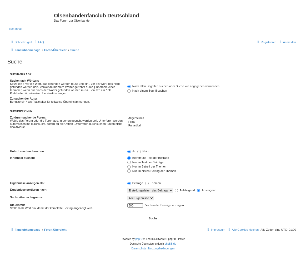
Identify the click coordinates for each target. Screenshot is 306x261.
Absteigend (206, 190)
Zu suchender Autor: (24, 98)
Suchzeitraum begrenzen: (27, 197)
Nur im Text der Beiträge (145, 162)
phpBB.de (170, 243)
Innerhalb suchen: (22, 157)
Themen (153, 183)
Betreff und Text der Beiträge (148, 157)
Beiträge (135, 183)
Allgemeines (211, 118)
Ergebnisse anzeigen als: (27, 183)
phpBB (139, 239)
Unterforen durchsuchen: (27, 151)
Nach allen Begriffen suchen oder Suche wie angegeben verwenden (173, 86)
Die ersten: (17, 204)
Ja (131, 151)
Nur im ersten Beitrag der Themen (151, 171)
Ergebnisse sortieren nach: (28, 189)
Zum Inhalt (15, 28)
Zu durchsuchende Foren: (28, 117)
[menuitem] (38, 42)
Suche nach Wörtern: (24, 80)
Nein (142, 151)
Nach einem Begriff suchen (147, 90)
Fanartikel (211, 125)
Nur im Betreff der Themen (147, 166)
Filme (211, 122)
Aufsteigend (185, 190)
